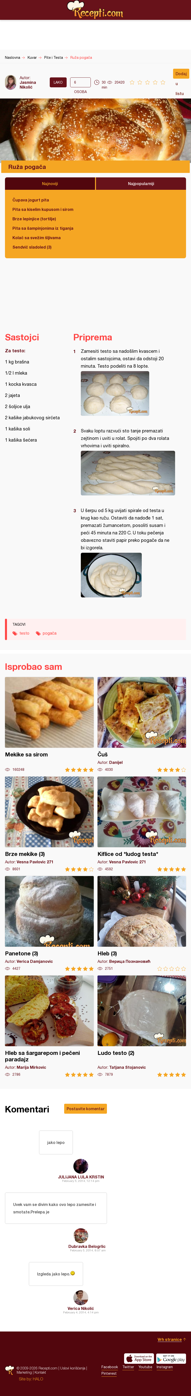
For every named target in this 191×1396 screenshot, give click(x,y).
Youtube (145, 1367)
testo (24, 633)
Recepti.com (95, 9)
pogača (49, 633)
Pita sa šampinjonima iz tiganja (42, 228)
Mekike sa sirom (49, 724)
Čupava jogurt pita (30, 199)
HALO (38, 1379)
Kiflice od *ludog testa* (141, 824)
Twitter (128, 1367)
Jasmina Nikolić (28, 84)
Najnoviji (50, 183)
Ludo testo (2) (141, 1026)
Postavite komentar (85, 1108)
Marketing (24, 1372)
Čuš (141, 724)
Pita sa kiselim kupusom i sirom (42, 209)
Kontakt (40, 1372)
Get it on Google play (171, 1358)
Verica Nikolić (81, 1308)
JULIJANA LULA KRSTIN (81, 1176)
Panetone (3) (49, 923)
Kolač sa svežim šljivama (36, 237)
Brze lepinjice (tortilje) (34, 218)
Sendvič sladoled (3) (31, 247)
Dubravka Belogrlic (87, 1246)
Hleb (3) (141, 923)
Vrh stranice (170, 1339)
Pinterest (109, 1373)
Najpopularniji (141, 183)
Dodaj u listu (181, 75)
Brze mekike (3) (49, 824)
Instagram (165, 1367)
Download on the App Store (139, 1358)
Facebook (109, 1367)
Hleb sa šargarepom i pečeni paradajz (49, 1026)
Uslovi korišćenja (72, 1368)
